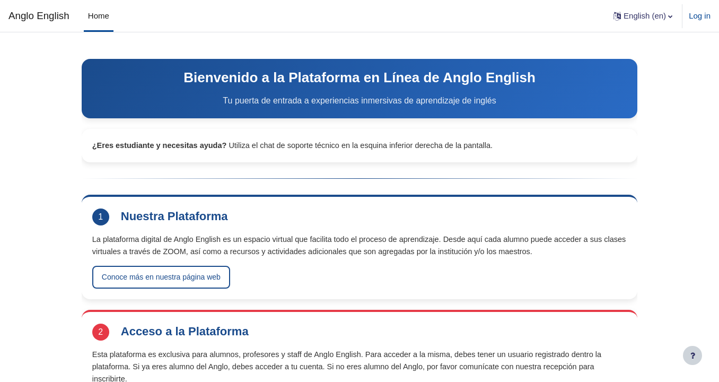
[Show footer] (692, 355)
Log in (700, 15)
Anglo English (38, 15)
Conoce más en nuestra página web (180, 291)
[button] (643, 16)
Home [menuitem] (98, 15)
